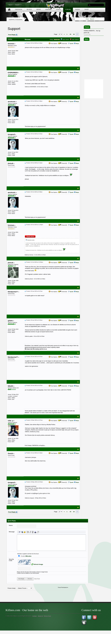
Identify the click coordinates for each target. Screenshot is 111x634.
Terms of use (47, 616)
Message (27, 39)
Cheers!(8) (62, 72)
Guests (11, 453)
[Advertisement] (95, 130)
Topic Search (64, 39)
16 (73, 34)
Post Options (53, 43)
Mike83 (11, 386)
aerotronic (12, 101)
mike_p (11, 421)
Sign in (10, 4)
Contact (34, 616)
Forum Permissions (63, 587)
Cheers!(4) (62, 262)
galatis (11, 320)
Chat (87, 19)
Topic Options (74, 39)
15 (70, 34)
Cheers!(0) (62, 43)
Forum (87, 27)
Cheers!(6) (62, 134)
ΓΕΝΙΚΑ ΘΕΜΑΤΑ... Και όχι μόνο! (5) (92, 31)
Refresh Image (38, 564)
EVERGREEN (13, 72)
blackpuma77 (13, 292)
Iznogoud (12, 134)
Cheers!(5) (62, 163)
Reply (77, 43)
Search (92, 19)
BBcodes (28, 556)
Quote (71, 43)
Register (17, 4)
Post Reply (12, 35)
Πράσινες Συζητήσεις (15, 19)
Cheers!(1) (62, 101)
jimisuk (11, 163)
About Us (40, 616)
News (86, 39)
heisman (11, 43)
